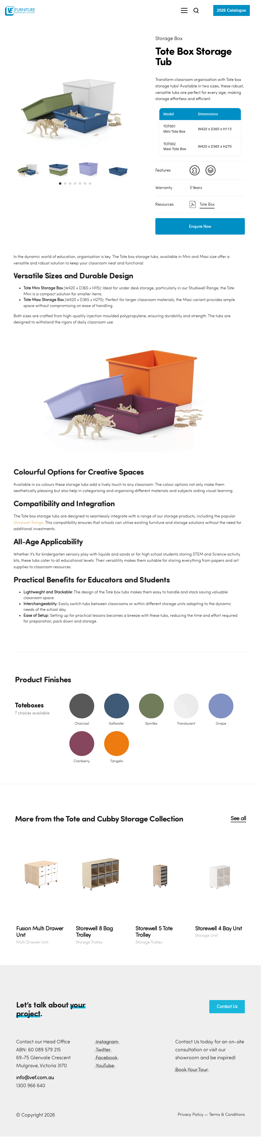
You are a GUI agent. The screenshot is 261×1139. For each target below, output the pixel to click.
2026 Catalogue (231, 10)
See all (238, 818)
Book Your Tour (191, 1069)
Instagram (107, 1041)
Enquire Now (200, 226)
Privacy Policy (190, 1114)
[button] (60, 183)
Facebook (106, 1057)
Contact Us (227, 1006)
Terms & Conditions (227, 1114)
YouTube (105, 1065)
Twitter (103, 1049)
